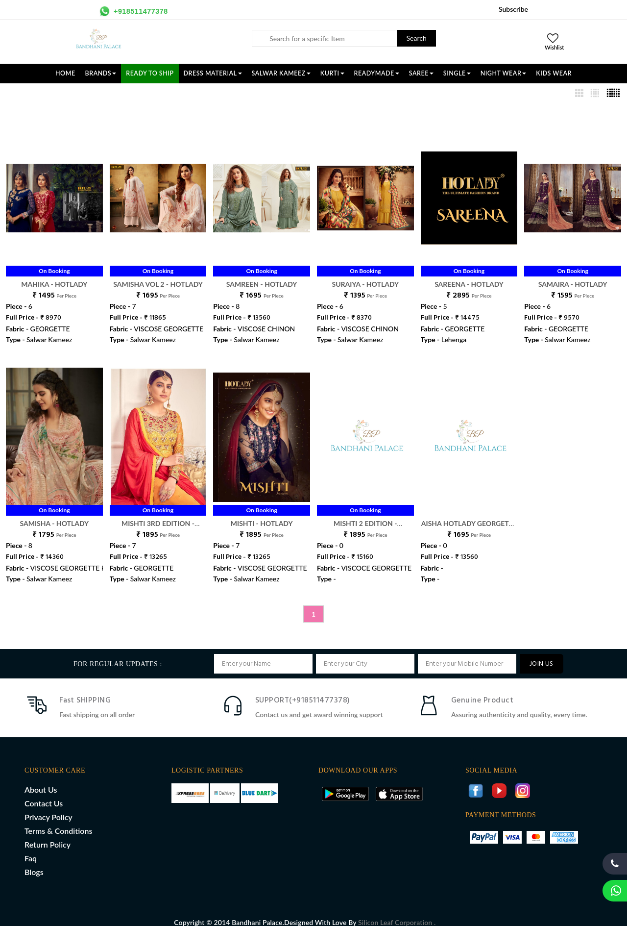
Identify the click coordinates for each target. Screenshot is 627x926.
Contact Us (43, 793)
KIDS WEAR (554, 73)
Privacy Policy (48, 806)
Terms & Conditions (58, 820)
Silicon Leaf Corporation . (396, 912)
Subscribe (513, 9)
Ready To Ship (149, 73)
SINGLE (457, 73)
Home (65, 73)
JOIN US (542, 653)
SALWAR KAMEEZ (281, 73)
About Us (40, 779)
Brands (101, 73)
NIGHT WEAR (504, 73)
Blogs (34, 861)
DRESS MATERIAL (213, 73)
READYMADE (376, 73)
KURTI (332, 73)
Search (417, 38)
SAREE (421, 73)
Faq (30, 847)
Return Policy (47, 834)
